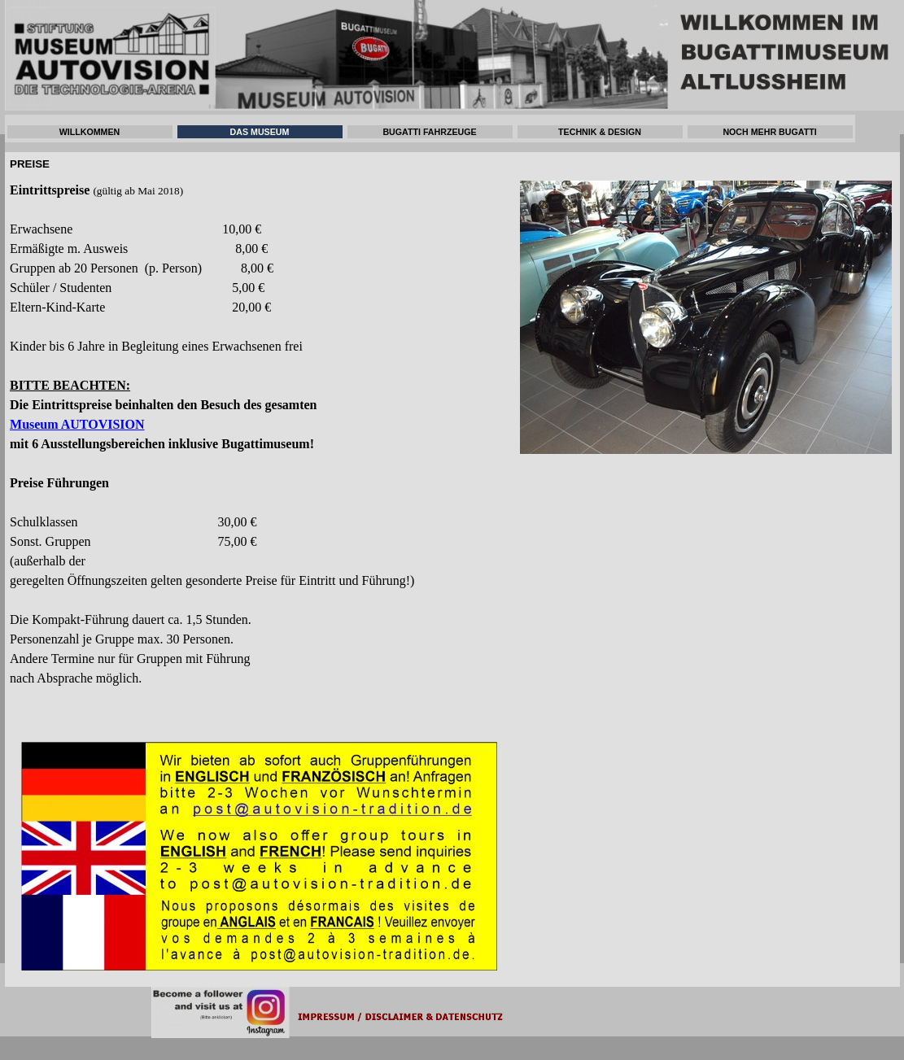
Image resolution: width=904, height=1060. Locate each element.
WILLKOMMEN (89, 132)
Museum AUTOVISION (77, 424)
